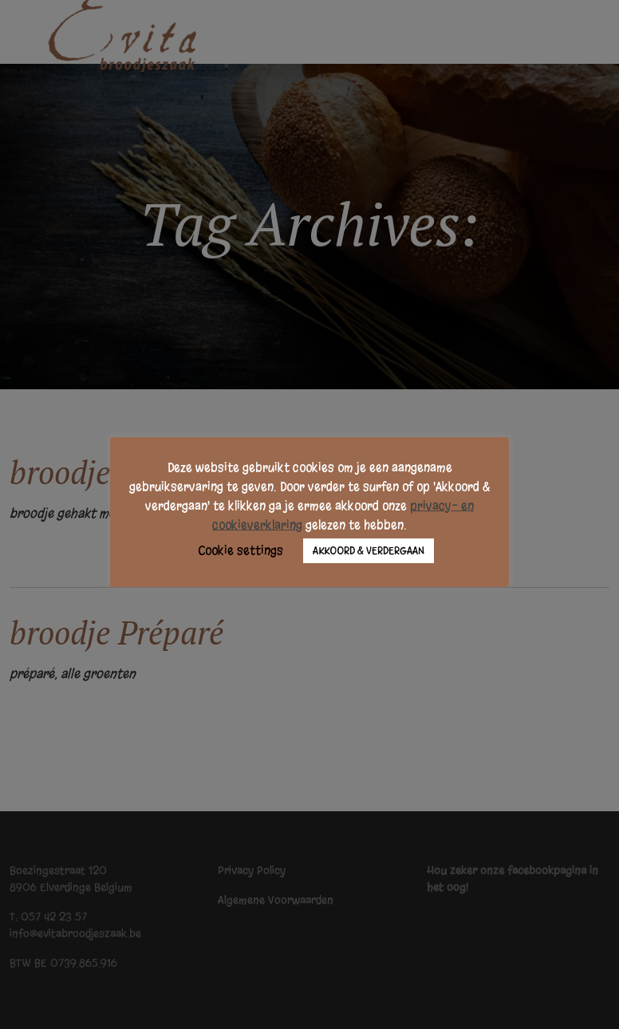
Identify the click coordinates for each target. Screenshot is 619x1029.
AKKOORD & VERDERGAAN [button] (368, 551)
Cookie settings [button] (240, 550)
